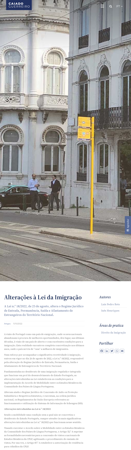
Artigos (7, 324)
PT (119, 6)
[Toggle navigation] (102, 6)
